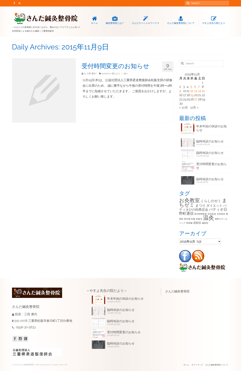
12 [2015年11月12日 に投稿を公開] (191, 91)
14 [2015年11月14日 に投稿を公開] (199, 91)
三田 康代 (91, 73)
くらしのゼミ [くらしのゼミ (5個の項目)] (211, 201)
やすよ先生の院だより (213, 20)
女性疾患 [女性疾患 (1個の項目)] (212, 214)
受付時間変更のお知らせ (211, 166)
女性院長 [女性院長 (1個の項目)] (221, 214)
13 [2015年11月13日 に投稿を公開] (195, 91)
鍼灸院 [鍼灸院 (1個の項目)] (205, 223)
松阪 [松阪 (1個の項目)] (193, 219)
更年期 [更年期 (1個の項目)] (187, 219)
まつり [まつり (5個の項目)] (200, 205)
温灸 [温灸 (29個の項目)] (208, 217)
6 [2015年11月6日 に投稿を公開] (195, 87)
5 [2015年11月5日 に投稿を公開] (191, 87)
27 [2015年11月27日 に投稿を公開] (195, 99)
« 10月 (183, 107)
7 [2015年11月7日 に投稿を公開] (199, 87)
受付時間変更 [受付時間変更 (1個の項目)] (200, 214)
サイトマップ (197, 365)
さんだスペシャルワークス (145, 20)
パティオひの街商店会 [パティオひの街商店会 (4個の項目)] (203, 207)
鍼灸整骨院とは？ (115, 20)
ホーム (94, 20)
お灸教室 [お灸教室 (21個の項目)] (189, 200)
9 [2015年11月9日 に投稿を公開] (180, 91)
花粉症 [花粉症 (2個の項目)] (197, 222)
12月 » (194, 107)
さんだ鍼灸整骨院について (181, 20)
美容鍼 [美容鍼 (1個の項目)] (189, 223)
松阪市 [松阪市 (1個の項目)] (199, 219)
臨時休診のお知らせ (210, 141)
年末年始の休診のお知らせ (211, 128)
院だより (116, 73)
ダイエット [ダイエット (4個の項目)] (214, 205)
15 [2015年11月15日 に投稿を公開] (203, 91)
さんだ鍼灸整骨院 (177, 291)
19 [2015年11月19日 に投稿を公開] (191, 95)
